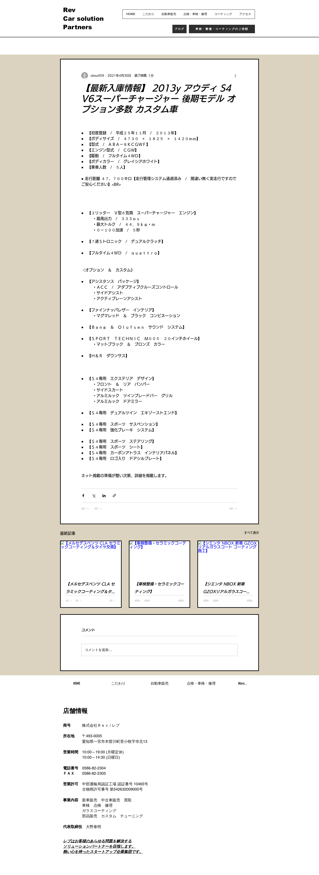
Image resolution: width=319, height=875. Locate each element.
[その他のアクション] (235, 75)
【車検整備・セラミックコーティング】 (159, 587)
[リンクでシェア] (114, 496)
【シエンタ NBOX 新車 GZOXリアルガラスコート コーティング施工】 (226, 588)
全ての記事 (68, 46)
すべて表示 (251, 532)
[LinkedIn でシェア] (104, 496)
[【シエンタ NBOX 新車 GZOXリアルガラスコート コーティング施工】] (228, 558)
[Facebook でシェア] (83, 496)
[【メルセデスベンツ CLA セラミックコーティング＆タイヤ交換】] (91, 558)
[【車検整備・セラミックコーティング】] (159, 558)
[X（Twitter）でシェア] (94, 496)
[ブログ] (179, 29)
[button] (254, 46)
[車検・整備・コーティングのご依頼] (222, 29)
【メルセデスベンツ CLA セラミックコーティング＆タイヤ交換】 (90, 588)
